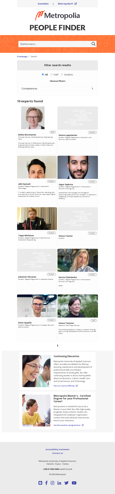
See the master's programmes (69, 425)
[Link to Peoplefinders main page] (57, 15)
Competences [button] (29, 88)
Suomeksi (43, 3)
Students (68, 74)
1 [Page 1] (57, 345)
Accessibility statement (57, 449)
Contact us (57, 453)
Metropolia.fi (67, 3)
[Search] (93, 44)
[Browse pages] (57, 345)
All (46, 74)
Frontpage (22, 56)
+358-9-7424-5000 (51, 469)
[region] (57, 227)
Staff (55, 74)
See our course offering (66, 386)
